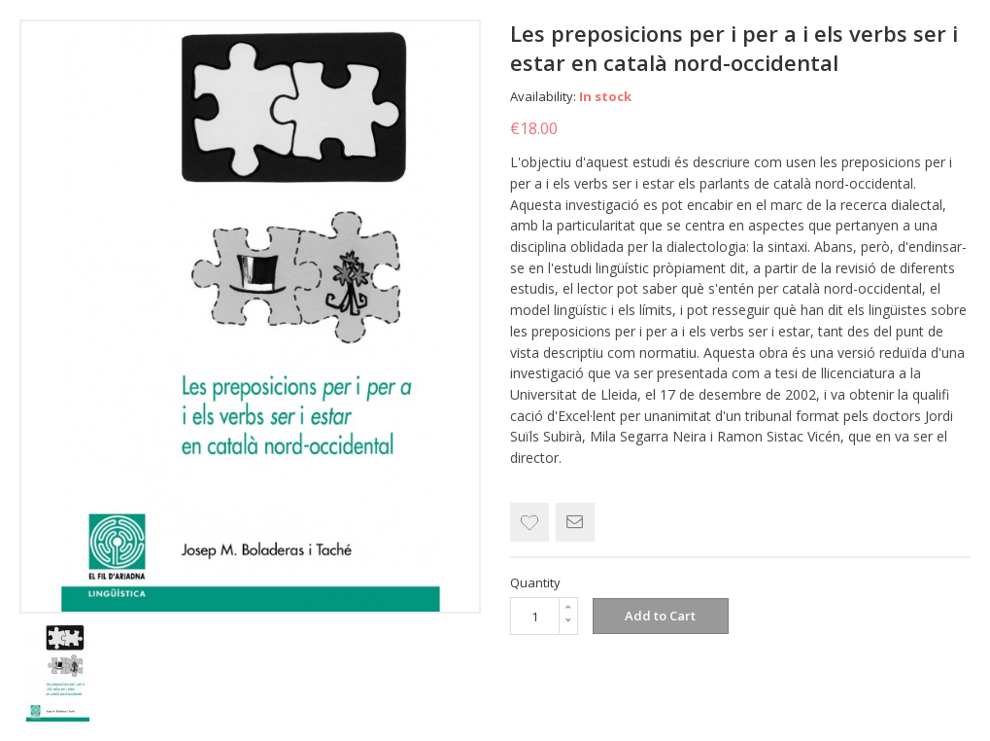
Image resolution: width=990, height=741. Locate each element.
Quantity (535, 582)
